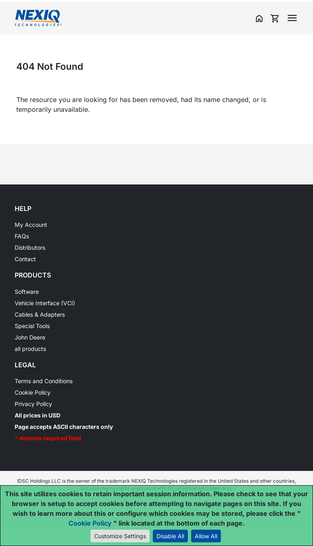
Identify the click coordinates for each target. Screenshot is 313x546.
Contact (25, 258)
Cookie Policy (33, 392)
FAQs (22, 236)
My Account (31, 224)
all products (30, 348)
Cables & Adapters (40, 314)
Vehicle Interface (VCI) (45, 303)
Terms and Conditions (44, 380)
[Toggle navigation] (292, 18)
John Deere (30, 337)
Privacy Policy (33, 403)
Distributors (30, 247)
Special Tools (32, 325)
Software (27, 291)
